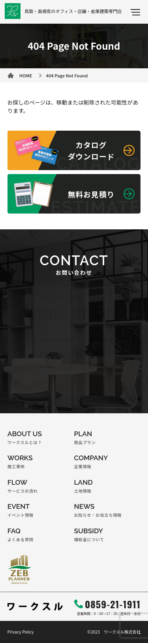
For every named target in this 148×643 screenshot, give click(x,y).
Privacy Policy (20, 632)
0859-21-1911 (113, 604)
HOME (25, 75)
